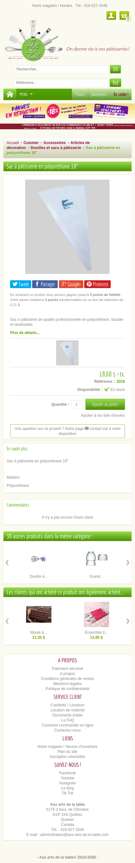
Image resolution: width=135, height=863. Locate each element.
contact (93, 428)
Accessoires (55, 143)
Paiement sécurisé (67, 668)
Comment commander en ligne (67, 725)
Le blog (67, 788)
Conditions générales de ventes (67, 678)
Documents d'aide (67, 715)
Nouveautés (99, 94)
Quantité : (60, 404)
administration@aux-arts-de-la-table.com (74, 834)
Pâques (80, 94)
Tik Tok (67, 793)
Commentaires (18, 505)
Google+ (71, 284)
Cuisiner (31, 143)
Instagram (67, 783)
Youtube (67, 778)
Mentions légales (67, 684)
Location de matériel (67, 710)
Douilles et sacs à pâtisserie (56, 148)
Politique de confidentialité (67, 689)
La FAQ (67, 720)
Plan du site (68, 751)
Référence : (104, 381)
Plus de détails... (25, 333)
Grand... (96, 576)
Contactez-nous (67, 730)
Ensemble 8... (96, 632)
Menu (26, 94)
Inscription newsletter (67, 756)
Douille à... (39, 576)
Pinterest (97, 284)
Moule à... (38, 632)
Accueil (13, 143)
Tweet (21, 284)
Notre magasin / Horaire (52, 5)
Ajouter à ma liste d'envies (103, 415)
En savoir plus (17, 448)
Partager (45, 284)
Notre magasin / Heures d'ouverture (67, 746)
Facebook (67, 773)
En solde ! (121, 94)
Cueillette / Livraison (67, 705)
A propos (67, 673)
